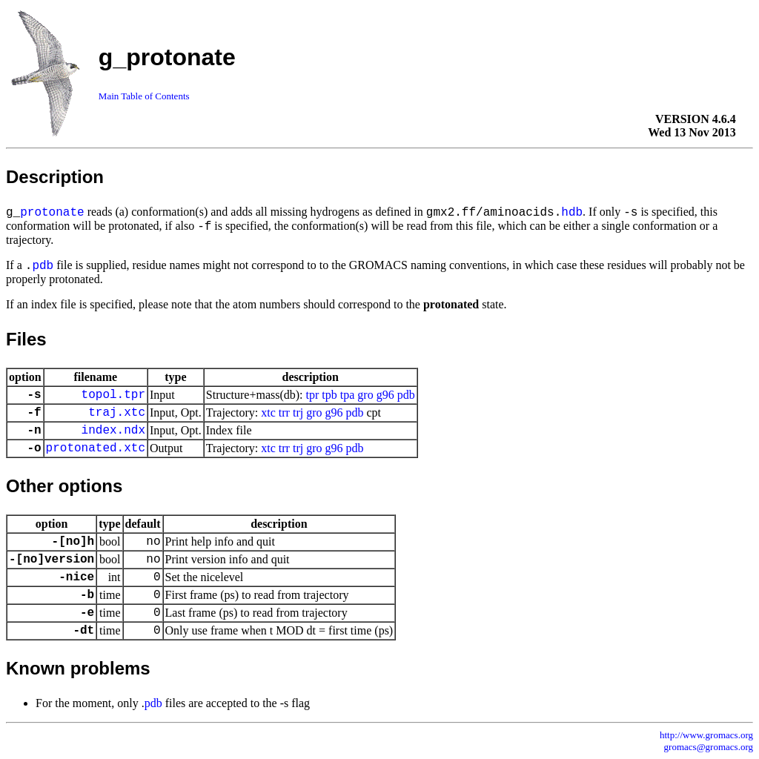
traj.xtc (116, 413)
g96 (385, 394)
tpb (329, 394)
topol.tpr (113, 395)
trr (284, 412)
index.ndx (113, 430)
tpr (312, 394)
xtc (268, 412)
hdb (572, 212)
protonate (52, 212)
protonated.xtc (95, 448)
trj (298, 412)
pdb (42, 266)
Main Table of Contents (144, 96)
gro (365, 394)
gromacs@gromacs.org (708, 746)
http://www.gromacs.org (706, 734)
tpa (347, 394)
